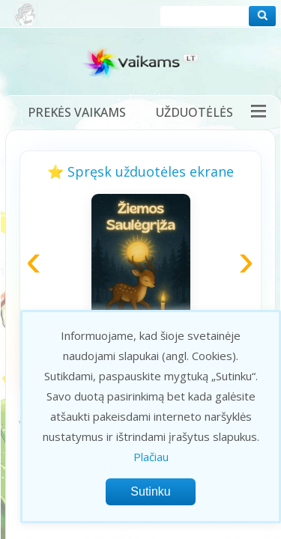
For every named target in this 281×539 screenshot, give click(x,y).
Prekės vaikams (77, 112)
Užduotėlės (194, 112)
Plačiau (151, 456)
